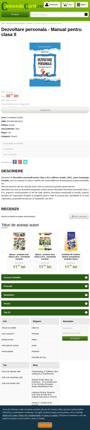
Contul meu (51, 4)
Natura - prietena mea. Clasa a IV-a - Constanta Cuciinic (45, 256)
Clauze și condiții (9, 328)
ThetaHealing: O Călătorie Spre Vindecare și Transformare (45, 372)
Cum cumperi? (8, 334)
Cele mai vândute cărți (11, 371)
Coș (67, 4)
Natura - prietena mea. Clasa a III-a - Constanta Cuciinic (19, 256)
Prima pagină (7, 351)
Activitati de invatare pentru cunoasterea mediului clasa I (71, 256)
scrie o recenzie (9, 154)
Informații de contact (10, 345)
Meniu (81, 4)
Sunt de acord (45, 425)
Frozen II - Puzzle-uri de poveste (42, 404)
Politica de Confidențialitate (29, 415)
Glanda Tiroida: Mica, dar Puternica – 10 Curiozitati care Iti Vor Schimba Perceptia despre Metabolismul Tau (44, 383)
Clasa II (14, 136)
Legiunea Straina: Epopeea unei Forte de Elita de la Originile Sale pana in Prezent (44, 394)
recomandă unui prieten (13, 143)
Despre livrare (7, 339)
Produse (15, 14)
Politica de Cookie (10, 415)
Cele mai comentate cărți (12, 377)
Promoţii (35, 334)
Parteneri (35, 351)
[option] (19, 251)
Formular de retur (39, 357)
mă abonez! (75, 338)
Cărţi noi (35, 328)
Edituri (34, 339)
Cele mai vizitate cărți (11, 383)
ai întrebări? (8, 149)
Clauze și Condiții (50, 415)
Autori (34, 345)
